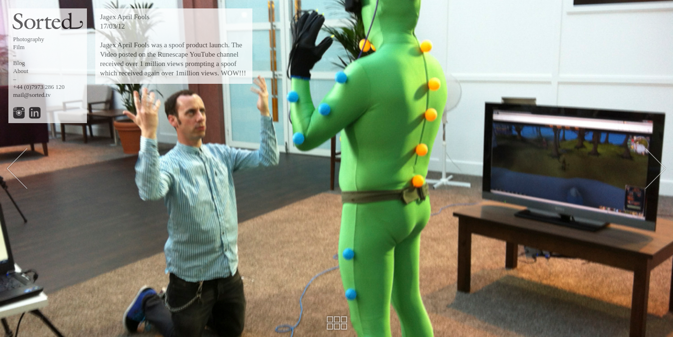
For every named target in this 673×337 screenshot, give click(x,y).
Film (19, 47)
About (21, 70)
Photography (28, 39)
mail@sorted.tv (31, 94)
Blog (19, 62)
